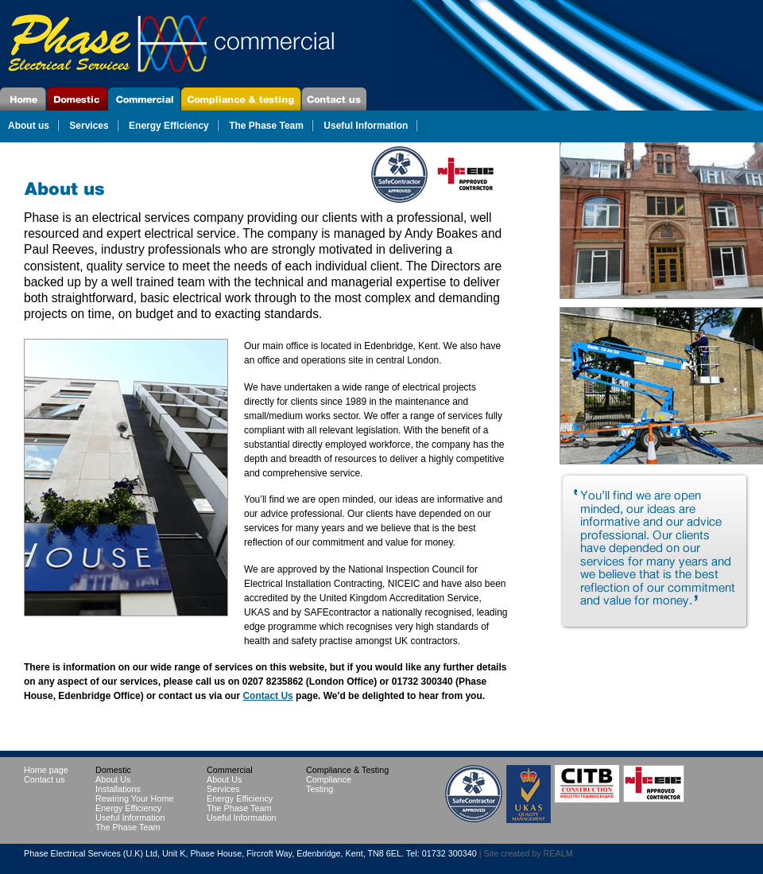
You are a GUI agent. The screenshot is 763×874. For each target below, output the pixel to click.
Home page (23, 99)
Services (88, 125)
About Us (112, 779)
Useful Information (365, 125)
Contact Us (334, 99)
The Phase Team (266, 125)
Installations (118, 789)
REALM (558, 853)
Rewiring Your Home (134, 798)
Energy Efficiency (169, 125)
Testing (319, 789)
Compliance (328, 779)
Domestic (77, 99)
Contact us (44, 779)
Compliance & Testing (241, 99)
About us (28, 125)
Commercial (144, 99)
